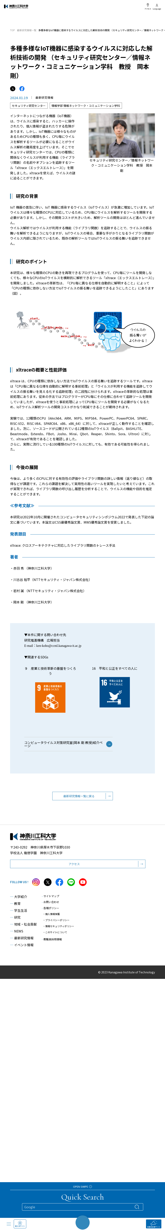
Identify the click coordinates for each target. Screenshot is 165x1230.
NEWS (16, 933)
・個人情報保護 (51, 916)
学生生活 (18, 912)
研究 (15, 919)
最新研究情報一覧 (26, 30)
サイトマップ (50, 898)
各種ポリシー (50, 910)
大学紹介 (18, 899)
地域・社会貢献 (23, 926)
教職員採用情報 (52, 942)
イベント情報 (22, 947)
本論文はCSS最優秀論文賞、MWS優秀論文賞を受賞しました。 (87, 524)
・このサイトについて (55, 934)
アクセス (148, 6)
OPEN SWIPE (82, 1186)
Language (157, 7)
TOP (12, 30)
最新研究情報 (22, 940)
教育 (15, 905)
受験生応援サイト (153, 1224)
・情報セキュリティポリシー (58, 928)
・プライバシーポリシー (56, 922)
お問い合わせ (50, 904)
